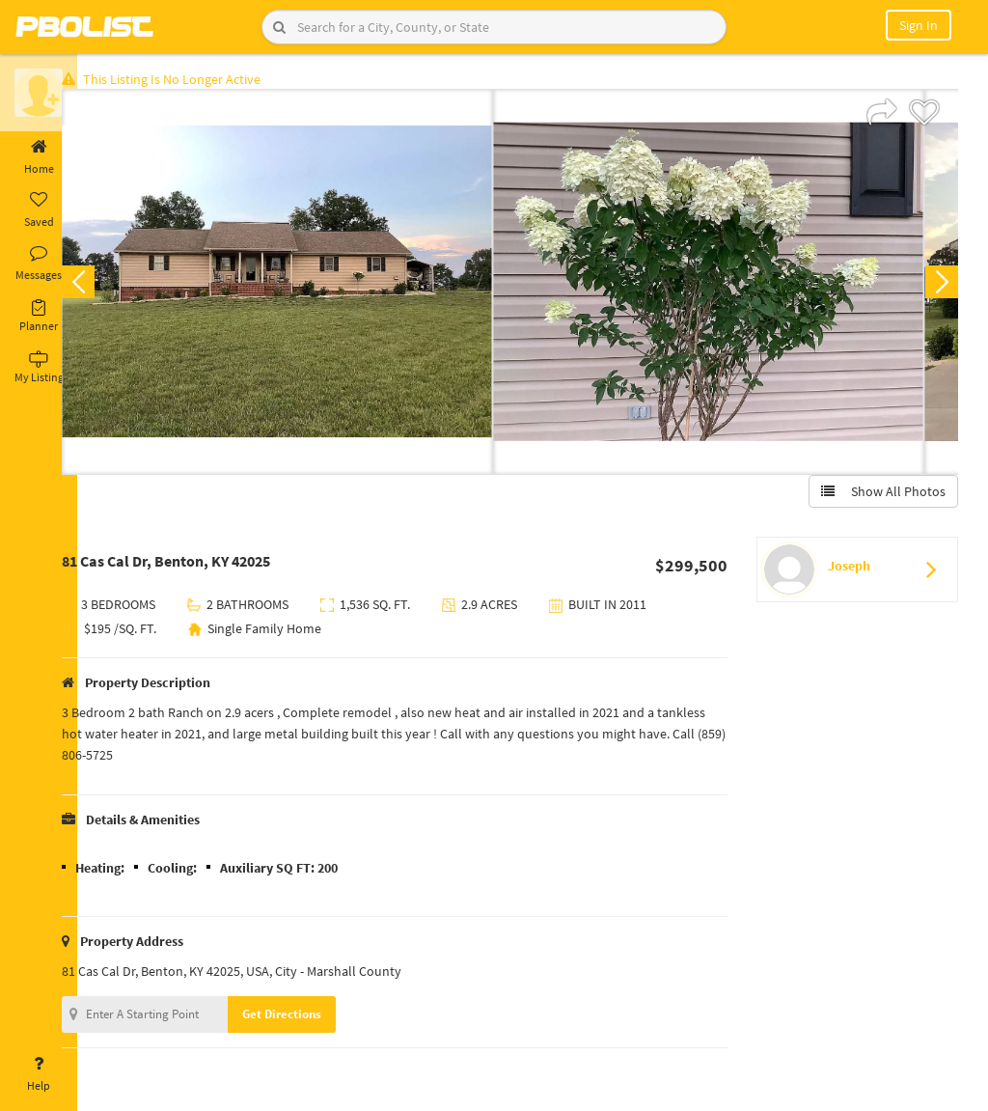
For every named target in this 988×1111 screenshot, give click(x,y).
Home (38, 157)
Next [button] (937, 285)
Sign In (918, 25)
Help (38, 1074)
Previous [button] (108, 285)
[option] (307, 286)
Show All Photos (879, 495)
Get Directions (311, 1018)
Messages (38, 263)
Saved (38, 210)
